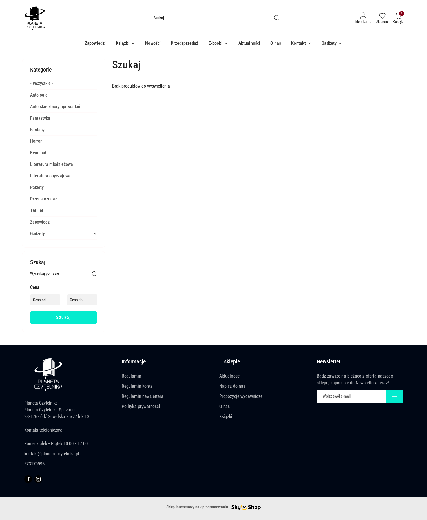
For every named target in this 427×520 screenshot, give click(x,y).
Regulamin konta (137, 386)
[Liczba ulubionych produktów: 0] (382, 18)
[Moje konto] (363, 18)
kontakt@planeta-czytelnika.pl (51, 453)
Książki (226, 416)
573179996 (34, 464)
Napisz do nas (232, 386)
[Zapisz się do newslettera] (351, 396)
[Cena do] (82, 299)
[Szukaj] (94, 274)
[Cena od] (45, 299)
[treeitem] (63, 83)
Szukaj (63, 317)
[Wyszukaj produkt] (216, 18)
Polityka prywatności (141, 406)
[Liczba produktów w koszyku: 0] (398, 18)
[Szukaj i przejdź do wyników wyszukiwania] (276, 18)
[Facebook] (28, 479)
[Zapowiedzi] (95, 44)
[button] (125, 44)
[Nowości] (153, 44)
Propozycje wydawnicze (240, 396)
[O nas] (275, 44)
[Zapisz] (394, 396)
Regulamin (131, 376)
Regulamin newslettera (142, 396)
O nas (224, 406)
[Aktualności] (249, 44)
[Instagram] (38, 479)
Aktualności (230, 376)
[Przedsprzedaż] (184, 44)
